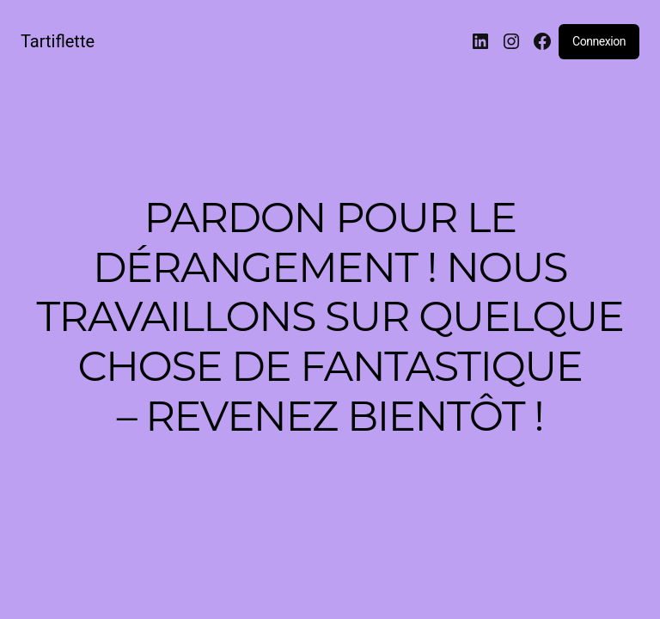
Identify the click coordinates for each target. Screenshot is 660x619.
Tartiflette (58, 41)
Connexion (599, 41)
